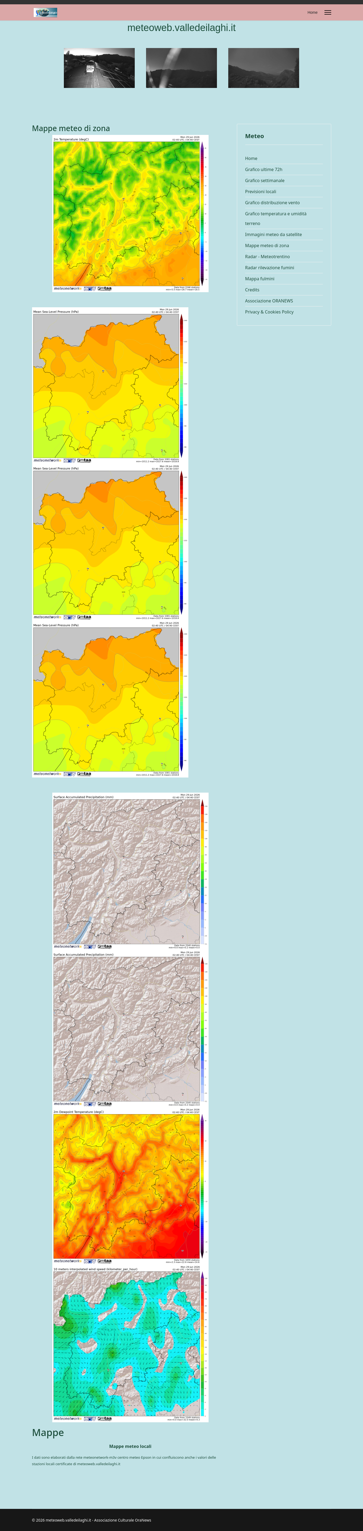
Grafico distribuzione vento (272, 203)
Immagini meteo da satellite (273, 234)
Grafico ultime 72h (263, 169)
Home (312, 12)
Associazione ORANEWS (269, 301)
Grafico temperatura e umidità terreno (276, 218)
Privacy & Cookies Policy (269, 312)
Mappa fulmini (260, 279)
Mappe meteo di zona (267, 245)
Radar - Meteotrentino (267, 257)
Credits (252, 290)
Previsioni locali (260, 192)
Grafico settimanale (265, 180)
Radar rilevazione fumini (269, 268)
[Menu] (327, 12)
